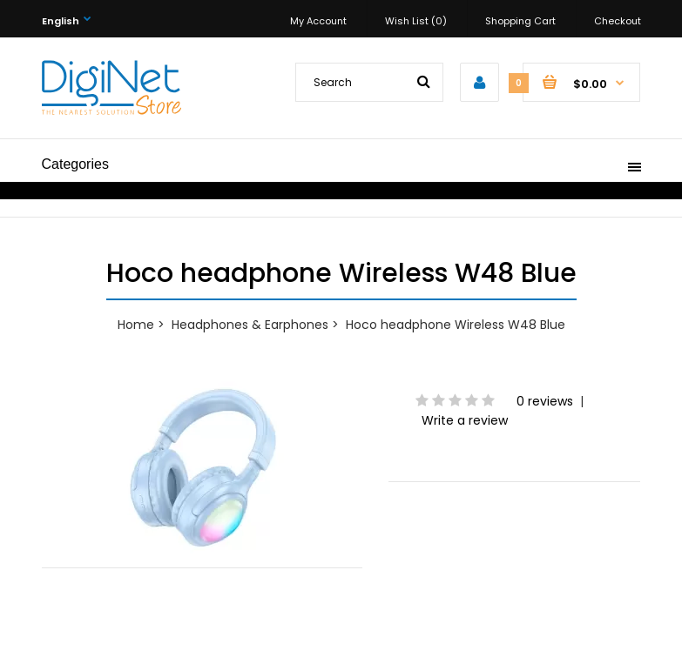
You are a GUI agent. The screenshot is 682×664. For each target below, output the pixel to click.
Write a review (465, 420)
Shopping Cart (520, 21)
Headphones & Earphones (250, 324)
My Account (318, 21)
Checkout (617, 21)
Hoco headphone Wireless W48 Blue (455, 324)
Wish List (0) (416, 21)
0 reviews (545, 401)
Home (136, 324)
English (60, 21)
